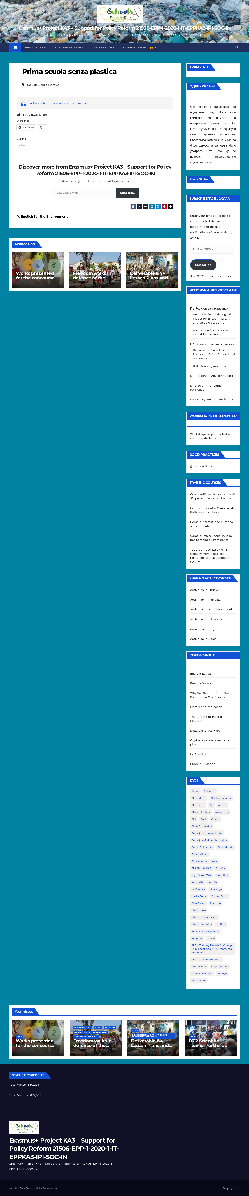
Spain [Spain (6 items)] (211, 938)
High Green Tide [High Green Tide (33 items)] (202, 875)
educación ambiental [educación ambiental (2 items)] (205, 861)
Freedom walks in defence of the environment (92, 278)
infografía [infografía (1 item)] (197, 882)
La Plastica (198, 754)
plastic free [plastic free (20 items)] (199, 910)
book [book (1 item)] (203, 819)
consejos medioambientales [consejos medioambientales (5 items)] (209, 840)
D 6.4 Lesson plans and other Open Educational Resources (150, 1036)
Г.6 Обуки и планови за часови (212, 344)
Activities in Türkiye (204, 590)
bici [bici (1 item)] (194, 819)
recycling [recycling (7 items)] (197, 938)
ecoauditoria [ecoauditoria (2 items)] (225, 847)
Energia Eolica (200, 673)
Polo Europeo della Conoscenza (38, 1188)
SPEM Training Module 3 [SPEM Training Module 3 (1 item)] (207, 959)
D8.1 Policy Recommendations (212, 399)
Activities (110, 1028)
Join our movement (70, 47)
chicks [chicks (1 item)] (215, 819)
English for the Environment (42, 216)
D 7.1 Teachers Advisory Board (211, 375)
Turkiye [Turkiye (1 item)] (222, 973)
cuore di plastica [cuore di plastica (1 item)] (202, 847)
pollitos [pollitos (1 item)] (221, 924)
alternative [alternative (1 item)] (198, 805)
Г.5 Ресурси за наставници (209, 308)
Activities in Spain (203, 639)
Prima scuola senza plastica (69, 71)
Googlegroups (230, 1188)
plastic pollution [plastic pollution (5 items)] (202, 924)
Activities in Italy (202, 629)
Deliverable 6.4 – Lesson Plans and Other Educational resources (214, 354)
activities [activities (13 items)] (209, 791)
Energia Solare (200, 683)
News (19, 1037)
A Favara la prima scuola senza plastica (58, 103)
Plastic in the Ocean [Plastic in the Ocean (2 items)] (204, 917)
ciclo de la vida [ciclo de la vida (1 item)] (202, 826)
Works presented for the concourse (35, 276)
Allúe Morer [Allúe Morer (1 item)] (199, 798)
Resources (34, 47)
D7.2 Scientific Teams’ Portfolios (208, 1043)
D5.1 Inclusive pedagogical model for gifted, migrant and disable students (212, 318)
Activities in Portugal (205, 599)
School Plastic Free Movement (90, 1032)
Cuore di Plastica (202, 764)
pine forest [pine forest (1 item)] (199, 903)
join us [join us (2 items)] (212, 882)
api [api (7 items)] (212, 805)
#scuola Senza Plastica (42, 85)
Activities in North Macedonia (212, 609)
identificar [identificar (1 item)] (222, 875)
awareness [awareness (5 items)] (222, 812)
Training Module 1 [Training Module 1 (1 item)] (202, 973)
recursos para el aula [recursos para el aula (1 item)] (205, 931)
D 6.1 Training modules (209, 366)
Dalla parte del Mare (205, 730)
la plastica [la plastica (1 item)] (198, 889)
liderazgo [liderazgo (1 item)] (216, 889)
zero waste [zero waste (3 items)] (199, 980)
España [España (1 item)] (220, 868)
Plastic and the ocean (206, 707)
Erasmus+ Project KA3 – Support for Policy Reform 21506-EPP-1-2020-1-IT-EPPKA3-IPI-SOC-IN (124, 28)
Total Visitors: (19, 1095)
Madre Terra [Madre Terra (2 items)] (199, 896)
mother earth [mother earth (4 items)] (219, 896)
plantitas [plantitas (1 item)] (215, 903)
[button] (236, 47)
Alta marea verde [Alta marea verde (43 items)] (221, 798)
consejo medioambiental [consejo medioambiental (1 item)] (207, 833)
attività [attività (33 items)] (222, 805)
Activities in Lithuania (206, 619)
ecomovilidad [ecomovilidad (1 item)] (200, 854)
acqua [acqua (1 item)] (195, 791)
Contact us (104, 47)
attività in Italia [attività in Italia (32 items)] (201, 812)
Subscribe (127, 193)
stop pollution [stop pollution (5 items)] (220, 966)
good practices (201, 466)
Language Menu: (138, 47)
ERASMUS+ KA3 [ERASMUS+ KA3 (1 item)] (201, 868)
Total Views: (18, 1084)
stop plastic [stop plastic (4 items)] (199, 966)
